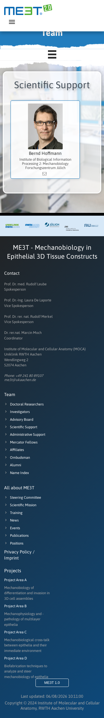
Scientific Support (20, 427)
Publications (16, 535)
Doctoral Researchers (24, 404)
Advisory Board (18, 419)
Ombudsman (17, 457)
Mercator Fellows (20, 442)
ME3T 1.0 (52, 683)
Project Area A (15, 580)
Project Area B (15, 606)
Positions (13, 543)
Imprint (11, 557)
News (11, 520)
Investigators (17, 412)
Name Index (16, 473)
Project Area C (15, 632)
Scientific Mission (20, 505)
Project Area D (15, 658)
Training (13, 513)
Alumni (12, 465)
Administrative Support (24, 434)
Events (12, 528)
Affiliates (14, 450)
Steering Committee (22, 497)
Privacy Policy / (19, 551)
